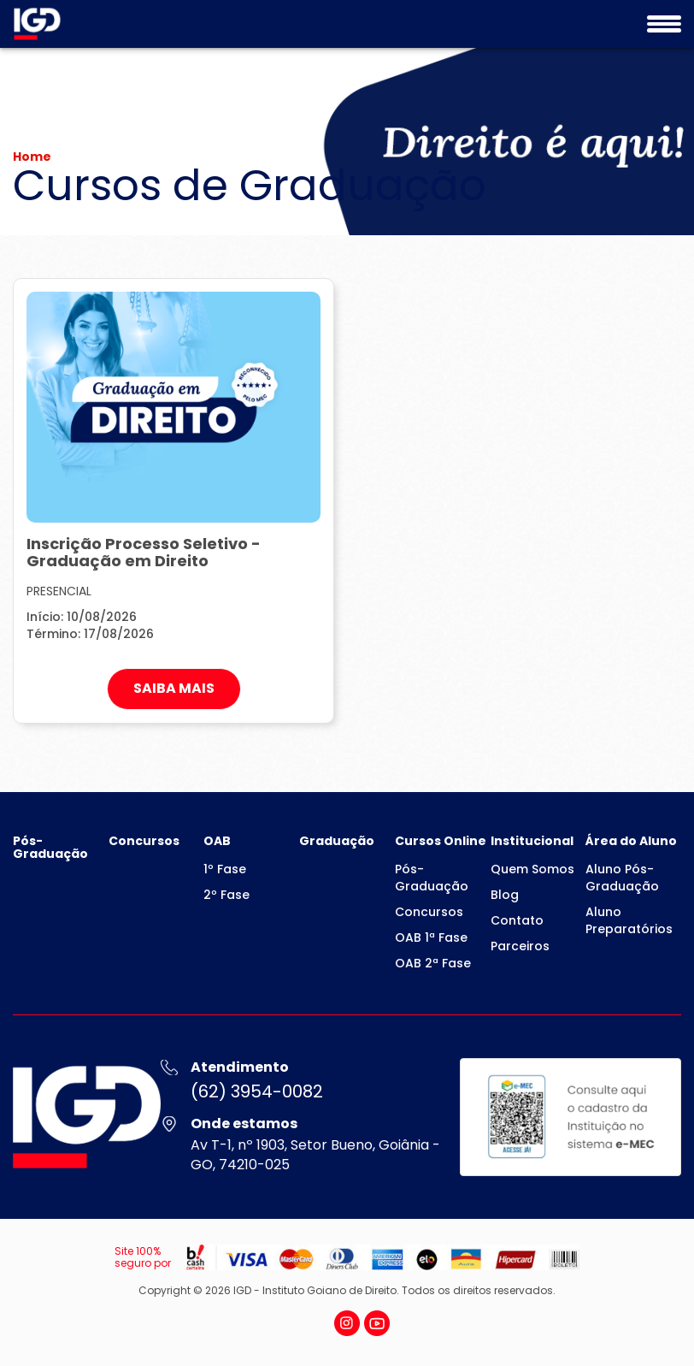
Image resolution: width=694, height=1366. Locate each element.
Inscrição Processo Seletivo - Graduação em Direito (143, 552)
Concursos (144, 840)
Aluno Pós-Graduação (622, 877)
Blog (505, 894)
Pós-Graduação (50, 847)
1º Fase (224, 869)
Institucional (532, 840)
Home (32, 156)
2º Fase (226, 894)
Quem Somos (532, 869)
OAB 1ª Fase (431, 937)
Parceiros (520, 946)
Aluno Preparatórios (629, 920)
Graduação (336, 840)
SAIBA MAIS (174, 688)
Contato (517, 920)
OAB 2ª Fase (433, 963)
